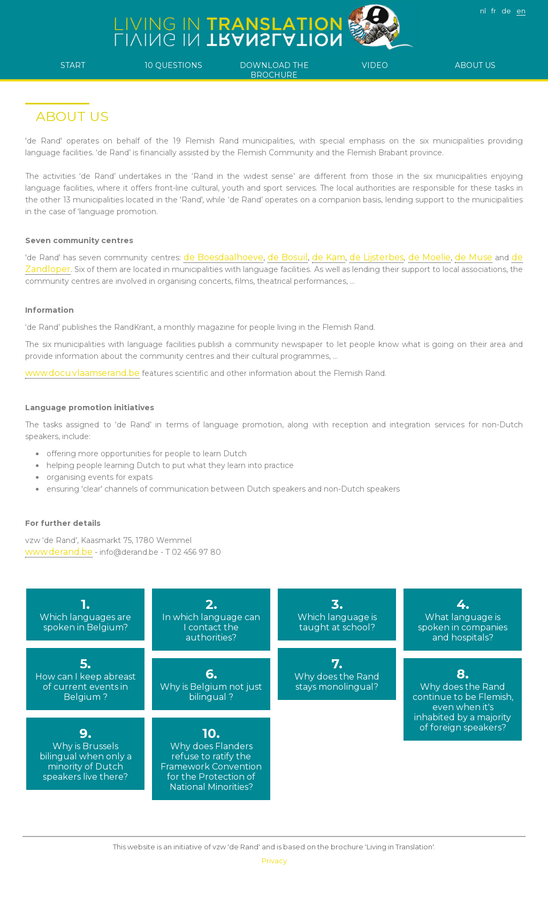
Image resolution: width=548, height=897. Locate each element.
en (521, 10)
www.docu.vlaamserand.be (82, 373)
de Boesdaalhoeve (223, 257)
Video (375, 65)
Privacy (274, 860)
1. (85, 614)
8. (463, 699)
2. (211, 620)
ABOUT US (475, 65)
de (506, 10)
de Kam (328, 257)
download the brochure (274, 70)
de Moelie (429, 257)
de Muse (473, 257)
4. (463, 620)
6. (211, 684)
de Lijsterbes (376, 257)
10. (211, 759)
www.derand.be (59, 552)
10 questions (173, 65)
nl (483, 10)
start (72, 65)
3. (337, 614)
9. (85, 754)
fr (493, 10)
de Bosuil (288, 257)
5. (85, 679)
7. (337, 674)
